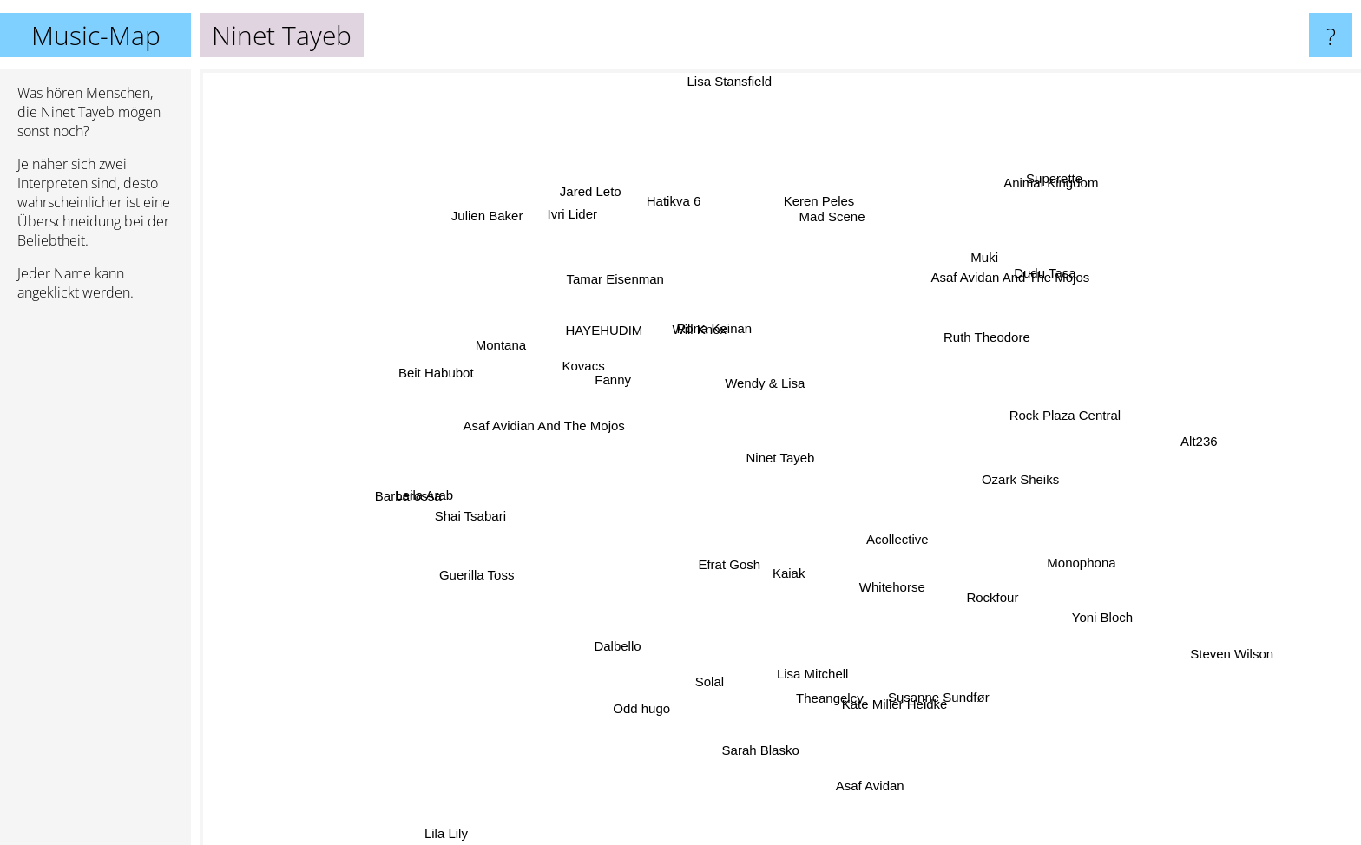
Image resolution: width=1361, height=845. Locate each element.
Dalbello (634, 631)
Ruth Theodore (963, 337)
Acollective (920, 541)
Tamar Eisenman (633, 288)
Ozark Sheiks (1016, 475)
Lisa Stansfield (734, 108)
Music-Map (96, 35)
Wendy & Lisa (773, 382)
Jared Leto (609, 213)
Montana (496, 356)
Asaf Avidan (888, 814)
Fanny (618, 383)
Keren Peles (816, 207)
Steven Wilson (1187, 634)
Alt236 (1167, 441)
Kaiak (799, 593)
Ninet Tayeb (780, 457)
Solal (712, 656)
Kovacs (598, 370)
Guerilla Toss (509, 562)
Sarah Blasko (758, 718)
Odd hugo (654, 678)
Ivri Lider (575, 221)
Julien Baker (524, 246)
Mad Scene (827, 221)
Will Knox (699, 321)
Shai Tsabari (472, 528)
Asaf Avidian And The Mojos (568, 420)
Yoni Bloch (1085, 615)
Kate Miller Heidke (878, 677)
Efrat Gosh (718, 568)
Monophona (1056, 552)
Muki (987, 274)
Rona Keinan (708, 335)
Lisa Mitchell (805, 648)
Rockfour (996, 605)
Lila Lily (467, 829)
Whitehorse (878, 570)
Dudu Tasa (1042, 281)
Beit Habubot (432, 377)
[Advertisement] (95, 580)
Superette (1044, 197)
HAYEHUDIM (616, 339)
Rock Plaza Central (1041, 429)
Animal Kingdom (1019, 216)
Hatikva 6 (678, 208)
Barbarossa (440, 489)
